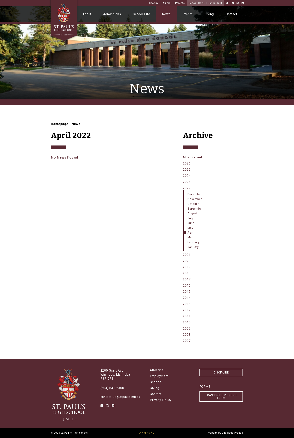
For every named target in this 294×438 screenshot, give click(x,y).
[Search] (227, 3)
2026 (187, 163)
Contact (231, 14)
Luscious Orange (232, 432)
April (191, 232)
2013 (187, 304)
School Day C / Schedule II (205, 3)
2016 (187, 285)
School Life (141, 14)
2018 (187, 273)
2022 (187, 188)
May (190, 228)
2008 (187, 334)
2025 (187, 169)
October (193, 204)
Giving (209, 14)
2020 (187, 261)
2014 (187, 298)
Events (188, 14)
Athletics (157, 370)
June (191, 223)
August (193, 213)
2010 (187, 322)
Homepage (59, 124)
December (195, 194)
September (195, 208)
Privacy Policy (161, 400)
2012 (187, 310)
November (195, 199)
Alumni (167, 3)
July (190, 218)
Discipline (221, 372)
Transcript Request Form (221, 396)
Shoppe (154, 3)
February (194, 242)
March (192, 237)
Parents (180, 3)
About (87, 14)
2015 (187, 291)
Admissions (112, 14)
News (166, 14)
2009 (187, 328)
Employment (159, 376)
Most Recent (192, 157)
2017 (187, 279)
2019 (187, 267)
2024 (187, 176)
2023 (187, 182)
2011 (187, 316)
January (193, 247)
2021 (187, 255)
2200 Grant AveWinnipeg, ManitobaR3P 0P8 (115, 374)
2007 (187, 341)
